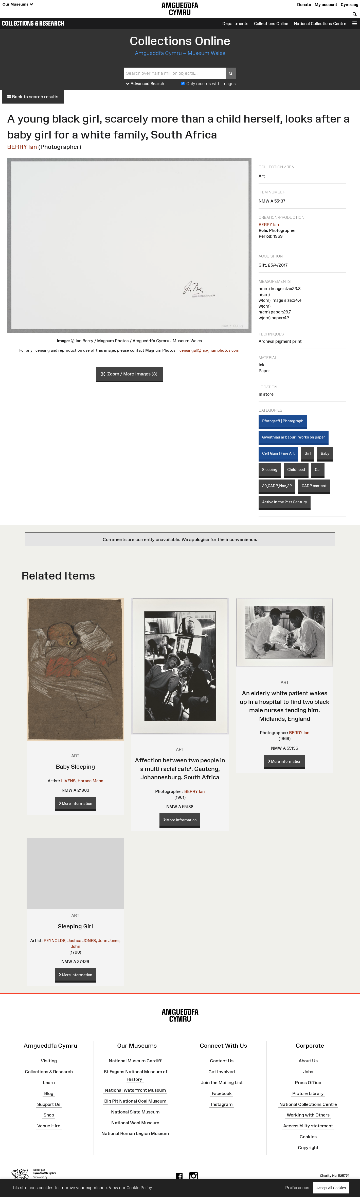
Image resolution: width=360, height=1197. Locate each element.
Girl (307, 453)
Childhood (296, 469)
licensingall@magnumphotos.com (208, 350)
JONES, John (94, 940)
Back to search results (32, 96)
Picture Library (308, 1093)
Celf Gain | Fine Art (278, 453)
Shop (49, 1115)
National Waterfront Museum (135, 1090)
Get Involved (221, 1071)
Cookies (308, 1136)
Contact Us (221, 1060)
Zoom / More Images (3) (129, 374)
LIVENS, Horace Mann (82, 781)
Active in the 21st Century (284, 502)
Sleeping (269, 469)
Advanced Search (145, 83)
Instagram (221, 1104)
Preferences (297, 1187)
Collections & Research (33, 23)
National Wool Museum (135, 1122)
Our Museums (18, 4)
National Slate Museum (135, 1111)
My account (326, 4)
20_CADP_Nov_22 (277, 486)
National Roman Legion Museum (135, 1133)
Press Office (308, 1082)
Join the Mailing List (222, 1082)
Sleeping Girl (75, 926)
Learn (49, 1082)
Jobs (308, 1071)
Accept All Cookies (331, 1188)
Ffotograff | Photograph (282, 421)
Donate (304, 4)
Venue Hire (48, 1125)
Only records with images (211, 83)
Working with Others (308, 1115)
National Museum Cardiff (135, 1060)
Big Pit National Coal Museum (135, 1101)
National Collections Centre (320, 23)
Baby (325, 453)
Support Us (48, 1104)
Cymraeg (349, 4)
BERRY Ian (22, 146)
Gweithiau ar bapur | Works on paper (293, 437)
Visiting (49, 1060)
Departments (235, 23)
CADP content (314, 486)
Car (318, 469)
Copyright (308, 1147)
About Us (308, 1060)
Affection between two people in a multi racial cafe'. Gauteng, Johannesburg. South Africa (180, 769)
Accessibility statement (308, 1125)
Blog (48, 1093)
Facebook (222, 1093)
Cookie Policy (139, 1187)
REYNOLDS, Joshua (62, 940)
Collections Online (271, 23)
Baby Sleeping (75, 766)
